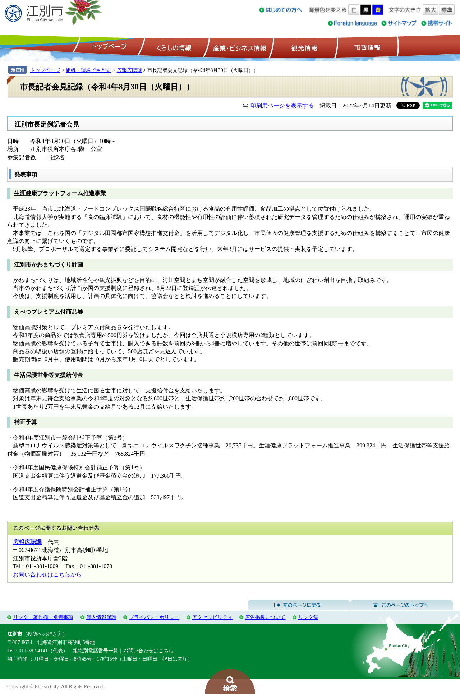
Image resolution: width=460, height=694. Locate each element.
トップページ (108, 47)
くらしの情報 (173, 47)
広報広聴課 (129, 70)
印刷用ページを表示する (282, 105)
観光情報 (303, 47)
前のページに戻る (299, 605)
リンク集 (308, 617)
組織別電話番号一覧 (95, 650)
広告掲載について (265, 617)
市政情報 (366, 47)
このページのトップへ (401, 605)
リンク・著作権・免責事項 (43, 617)
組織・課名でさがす (88, 70)
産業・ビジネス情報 (238, 47)
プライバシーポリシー (154, 617)
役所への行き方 (45, 634)
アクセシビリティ (212, 617)
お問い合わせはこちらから (47, 574)
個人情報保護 (101, 617)
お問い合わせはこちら (148, 650)
